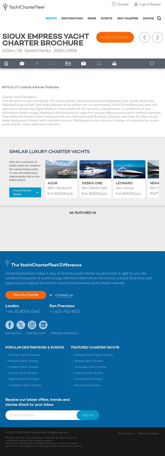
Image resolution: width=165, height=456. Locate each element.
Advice (148, 18)
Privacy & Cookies (148, 433)
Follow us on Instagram (32, 325)
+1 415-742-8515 (64, 311)
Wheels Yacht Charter (88, 361)
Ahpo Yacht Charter (87, 385)
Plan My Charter (25, 295)
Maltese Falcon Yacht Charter (93, 355)
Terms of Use (124, 433)
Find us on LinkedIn (43, 325)
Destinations (72, 18)
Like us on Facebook (9, 325)
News (92, 18)
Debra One (92, 183)
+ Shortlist (152, 63)
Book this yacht (115, 37)
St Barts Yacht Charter (24, 367)
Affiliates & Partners (64, 333)
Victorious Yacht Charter (90, 367)
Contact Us (13, 333)
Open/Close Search (159, 18)
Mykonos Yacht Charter (24, 379)
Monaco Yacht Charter (23, 361)
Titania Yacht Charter (88, 379)
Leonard (124, 183)
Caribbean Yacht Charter (25, 385)
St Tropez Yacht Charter (24, 355)
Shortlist (123, 4)
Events (106, 18)
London (12, 305)
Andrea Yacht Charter (88, 373)
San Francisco (62, 305)
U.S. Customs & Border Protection (36, 87)
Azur (52, 183)
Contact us (64, 295)
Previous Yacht (144, 37)
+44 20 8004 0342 (22, 311)
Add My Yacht (36, 333)
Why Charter (127, 18)
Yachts (51, 18)
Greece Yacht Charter (23, 373)
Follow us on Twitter (21, 325)
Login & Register (150, 4)
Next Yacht (157, 37)
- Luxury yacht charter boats (23, 8)
